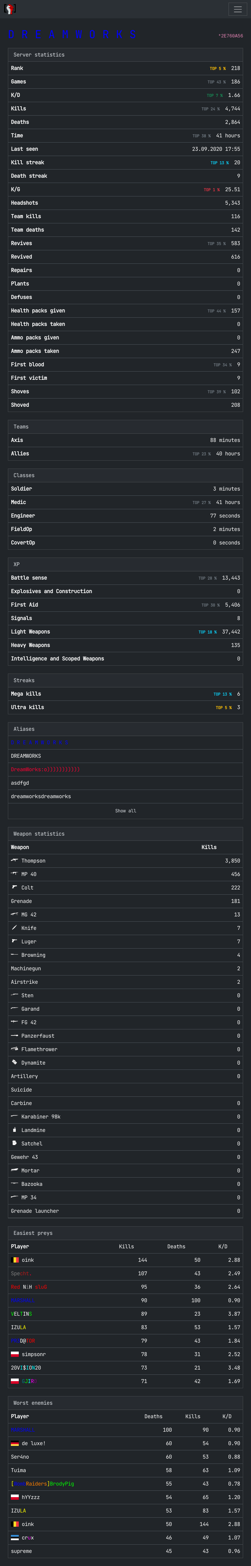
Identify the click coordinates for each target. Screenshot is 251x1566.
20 (26, 1367)
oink (28, 1260)
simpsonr (34, 1354)
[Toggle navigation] (237, 9)
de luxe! (34, 1443)
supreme (21, 1551)
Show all (125, 811)
